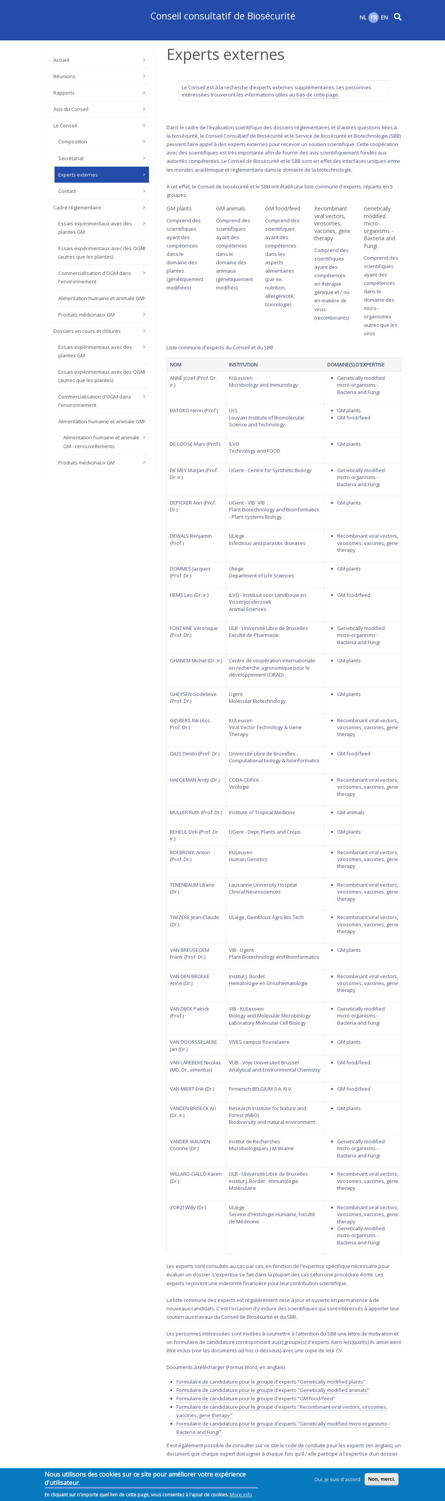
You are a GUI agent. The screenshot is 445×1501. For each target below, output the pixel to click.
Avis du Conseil (70, 109)
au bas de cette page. (314, 94)
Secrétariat (71, 158)
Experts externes (78, 174)
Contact (67, 191)
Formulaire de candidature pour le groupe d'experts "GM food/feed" (255, 1398)
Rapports (64, 92)
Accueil (61, 59)
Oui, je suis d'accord (337, 1480)
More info (241, 1495)
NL (363, 17)
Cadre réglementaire (77, 207)
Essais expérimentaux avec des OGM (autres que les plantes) (101, 252)
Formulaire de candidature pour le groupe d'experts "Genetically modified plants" (270, 1381)
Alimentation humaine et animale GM (101, 298)
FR (373, 17)
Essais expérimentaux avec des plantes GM (95, 227)
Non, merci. (381, 1480)
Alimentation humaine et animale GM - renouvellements (101, 441)
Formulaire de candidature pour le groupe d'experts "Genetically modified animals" (272, 1390)
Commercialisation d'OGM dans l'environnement (94, 277)
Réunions (64, 76)
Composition (72, 141)
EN (384, 17)
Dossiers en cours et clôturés (87, 331)
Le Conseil (65, 125)
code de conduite (305, 1445)
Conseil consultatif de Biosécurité (222, 15)
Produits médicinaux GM (86, 314)
